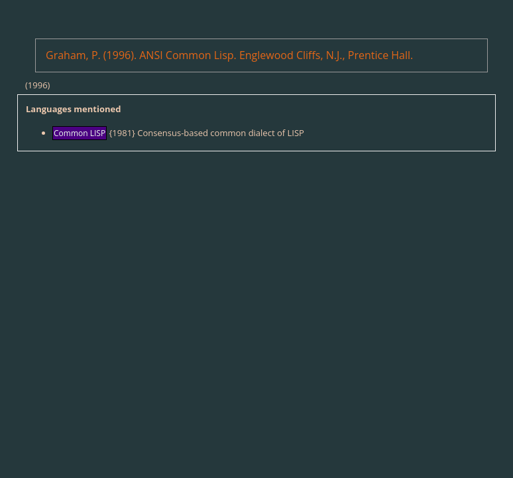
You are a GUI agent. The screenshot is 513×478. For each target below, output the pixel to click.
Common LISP (79, 133)
